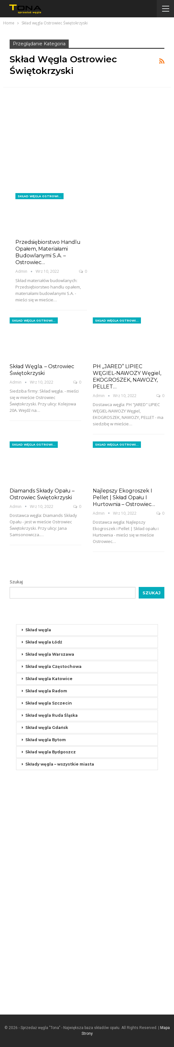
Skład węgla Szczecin (48, 703)
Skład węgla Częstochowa (53, 666)
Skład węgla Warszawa (49, 654)
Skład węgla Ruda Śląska (51, 715)
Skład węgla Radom (46, 690)
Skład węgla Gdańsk (46, 727)
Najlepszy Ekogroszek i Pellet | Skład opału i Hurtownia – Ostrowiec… (124, 497)
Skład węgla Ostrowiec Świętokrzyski (41, 196)
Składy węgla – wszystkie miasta (59, 764)
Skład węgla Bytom (45, 739)
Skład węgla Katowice (49, 678)
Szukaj (16, 582)
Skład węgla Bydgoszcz (50, 752)
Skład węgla (38, 629)
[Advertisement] (87, 146)
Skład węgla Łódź (43, 642)
